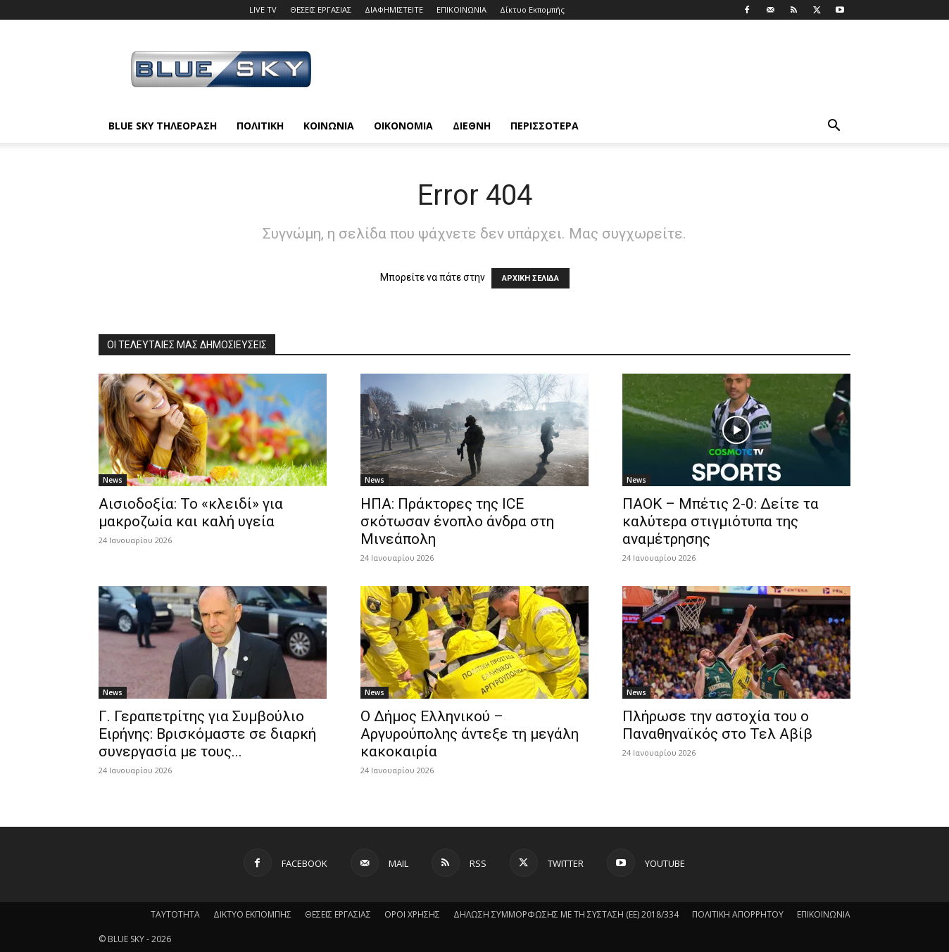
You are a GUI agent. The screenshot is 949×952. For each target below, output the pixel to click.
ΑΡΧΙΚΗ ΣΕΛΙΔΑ (530, 278)
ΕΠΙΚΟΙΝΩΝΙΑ (461, 9)
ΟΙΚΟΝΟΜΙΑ (403, 125)
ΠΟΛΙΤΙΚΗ (260, 125)
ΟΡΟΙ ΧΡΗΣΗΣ (412, 914)
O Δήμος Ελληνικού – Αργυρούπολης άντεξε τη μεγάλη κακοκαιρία (469, 734)
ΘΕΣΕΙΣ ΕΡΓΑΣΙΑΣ (320, 9)
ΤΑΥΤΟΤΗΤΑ (175, 914)
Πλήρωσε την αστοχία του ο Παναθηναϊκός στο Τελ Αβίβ (717, 725)
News (112, 480)
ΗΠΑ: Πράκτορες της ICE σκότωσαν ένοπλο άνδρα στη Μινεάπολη (457, 521)
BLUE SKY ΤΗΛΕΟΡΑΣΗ (162, 125)
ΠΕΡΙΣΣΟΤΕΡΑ (544, 125)
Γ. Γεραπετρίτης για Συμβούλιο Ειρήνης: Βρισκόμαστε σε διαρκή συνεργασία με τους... (207, 734)
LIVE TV (263, 9)
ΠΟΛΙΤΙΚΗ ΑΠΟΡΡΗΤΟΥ (738, 914)
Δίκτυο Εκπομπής (532, 9)
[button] (833, 127)
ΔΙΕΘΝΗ (472, 125)
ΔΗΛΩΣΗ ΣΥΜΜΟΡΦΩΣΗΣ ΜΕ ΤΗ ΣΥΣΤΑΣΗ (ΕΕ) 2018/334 (566, 914)
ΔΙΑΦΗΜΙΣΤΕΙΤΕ (394, 9)
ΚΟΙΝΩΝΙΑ (328, 125)
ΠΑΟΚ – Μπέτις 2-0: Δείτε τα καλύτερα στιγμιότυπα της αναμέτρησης (720, 521)
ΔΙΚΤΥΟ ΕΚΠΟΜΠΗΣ (252, 914)
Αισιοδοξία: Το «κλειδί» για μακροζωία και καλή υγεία (191, 512)
